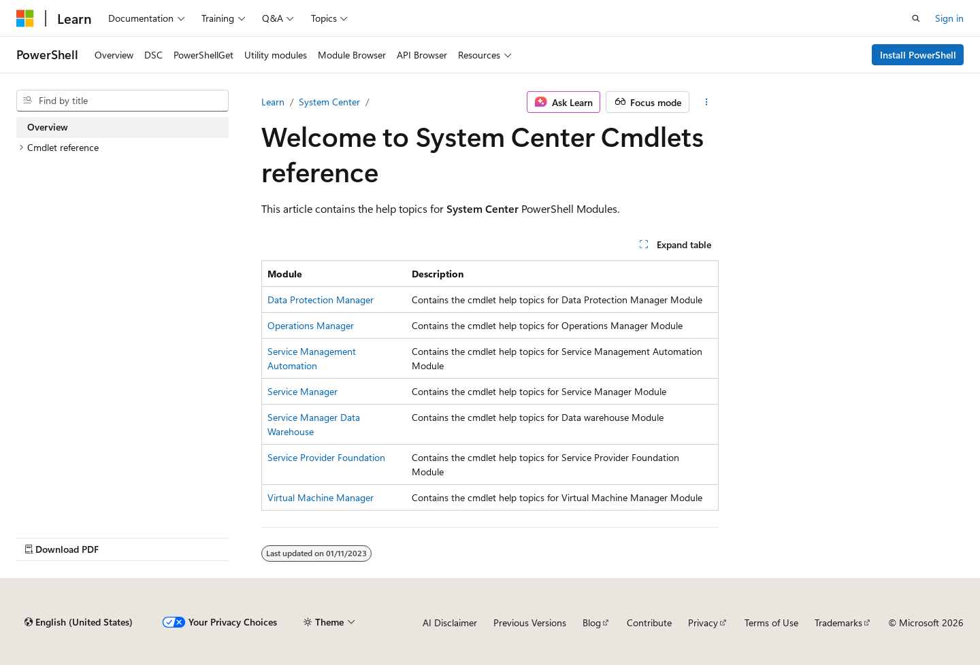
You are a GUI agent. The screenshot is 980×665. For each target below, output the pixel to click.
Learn (272, 101)
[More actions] (707, 102)
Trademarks (838, 622)
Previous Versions (529, 622)
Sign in (949, 18)
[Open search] (916, 18)
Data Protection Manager (320, 299)
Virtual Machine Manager (320, 497)
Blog (592, 622)
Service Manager (302, 391)
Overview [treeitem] (47, 126)
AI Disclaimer (450, 622)
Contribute (649, 622)
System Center (329, 101)
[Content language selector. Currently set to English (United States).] (78, 622)
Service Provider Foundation (326, 457)
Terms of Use (771, 622)
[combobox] (122, 101)
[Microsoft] (25, 18)
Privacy (703, 622)
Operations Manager (310, 325)
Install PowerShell (918, 54)
